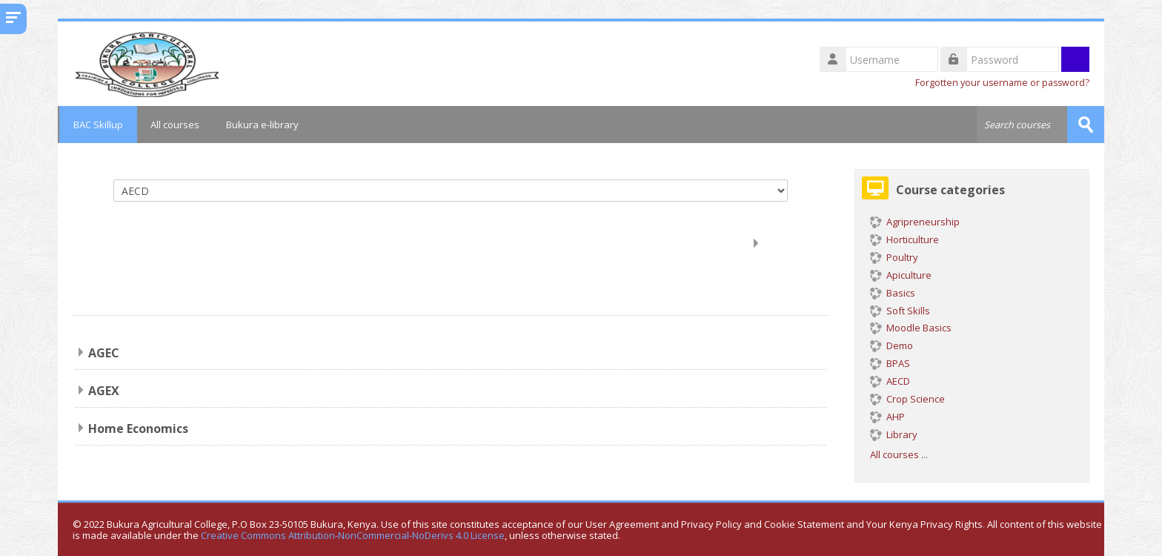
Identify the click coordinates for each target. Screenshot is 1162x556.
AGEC (103, 353)
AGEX (103, 391)
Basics (892, 292)
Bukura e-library (262, 124)
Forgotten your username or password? (1002, 82)
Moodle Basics (911, 327)
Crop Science (907, 399)
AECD (890, 381)
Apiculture (901, 275)
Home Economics (138, 428)
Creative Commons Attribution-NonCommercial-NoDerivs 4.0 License (353, 535)
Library (893, 434)
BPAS (890, 363)
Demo (891, 345)
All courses (174, 124)
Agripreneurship (915, 221)
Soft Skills (900, 310)
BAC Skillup (97, 124)
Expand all (790, 243)
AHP (887, 416)
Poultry (894, 257)
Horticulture (904, 239)
